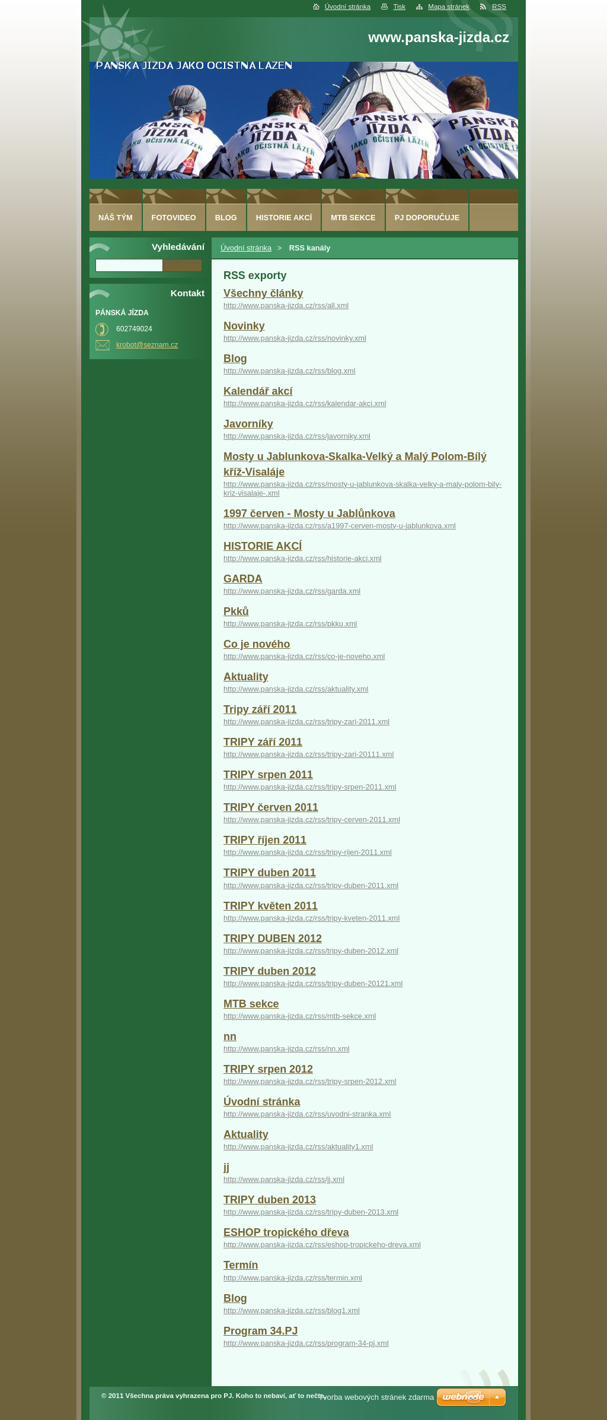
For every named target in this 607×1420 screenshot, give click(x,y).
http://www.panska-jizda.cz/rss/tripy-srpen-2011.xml (310, 786)
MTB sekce (251, 1004)
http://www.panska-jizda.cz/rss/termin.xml (292, 1277)
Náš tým (115, 217)
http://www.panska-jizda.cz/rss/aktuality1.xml (298, 1146)
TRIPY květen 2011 (270, 906)
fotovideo (174, 217)
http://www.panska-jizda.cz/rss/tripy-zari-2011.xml (306, 721)
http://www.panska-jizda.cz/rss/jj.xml (283, 1179)
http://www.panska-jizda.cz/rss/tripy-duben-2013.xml (310, 1211)
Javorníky (248, 424)
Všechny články (263, 293)
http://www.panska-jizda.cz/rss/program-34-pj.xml (306, 1343)
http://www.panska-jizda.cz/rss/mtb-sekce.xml (299, 1016)
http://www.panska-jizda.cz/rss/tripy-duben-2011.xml (310, 885)
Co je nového (256, 644)
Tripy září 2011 (259, 709)
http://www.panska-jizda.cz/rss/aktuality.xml (295, 688)
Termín (240, 1265)
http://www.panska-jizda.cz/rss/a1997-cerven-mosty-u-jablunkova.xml (339, 525)
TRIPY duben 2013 (269, 1200)
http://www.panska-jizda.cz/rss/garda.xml (291, 591)
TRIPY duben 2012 (269, 971)
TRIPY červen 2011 (270, 807)
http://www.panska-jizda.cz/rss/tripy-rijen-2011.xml (307, 852)
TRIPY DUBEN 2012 (272, 938)
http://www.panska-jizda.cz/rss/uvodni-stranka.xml (307, 1114)
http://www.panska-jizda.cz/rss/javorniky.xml (296, 436)
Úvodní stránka (347, 6)
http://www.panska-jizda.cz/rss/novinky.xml (294, 338)
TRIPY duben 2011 (269, 873)
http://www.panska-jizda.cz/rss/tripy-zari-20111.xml (308, 754)
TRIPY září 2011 (262, 742)
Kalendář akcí (257, 391)
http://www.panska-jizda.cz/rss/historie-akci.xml (302, 558)
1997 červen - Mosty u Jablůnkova (309, 513)
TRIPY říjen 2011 (264, 840)
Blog (235, 358)
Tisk (399, 6)
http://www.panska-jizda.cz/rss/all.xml (286, 305)
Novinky (244, 326)
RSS (499, 6)
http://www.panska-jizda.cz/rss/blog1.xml (291, 1310)
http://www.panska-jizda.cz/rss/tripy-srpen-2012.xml (310, 1081)
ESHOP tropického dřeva (286, 1232)
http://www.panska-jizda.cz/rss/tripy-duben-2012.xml (310, 950)
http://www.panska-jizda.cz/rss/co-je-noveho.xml (304, 656)
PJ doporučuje (427, 217)
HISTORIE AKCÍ (262, 546)
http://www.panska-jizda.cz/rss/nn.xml (286, 1048)
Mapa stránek (448, 6)
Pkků (236, 611)
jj (226, 1167)
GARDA (243, 579)
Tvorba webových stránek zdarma (376, 1397)
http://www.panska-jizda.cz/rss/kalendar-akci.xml (304, 403)
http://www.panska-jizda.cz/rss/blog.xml (289, 370)
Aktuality (246, 677)
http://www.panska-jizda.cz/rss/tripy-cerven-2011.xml (311, 819)
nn (230, 1036)
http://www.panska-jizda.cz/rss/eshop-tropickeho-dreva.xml (322, 1244)
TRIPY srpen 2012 (268, 1069)
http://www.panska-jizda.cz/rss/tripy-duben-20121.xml (312, 983)
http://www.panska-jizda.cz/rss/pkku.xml (290, 623)
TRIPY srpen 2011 (268, 775)
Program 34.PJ (260, 1331)
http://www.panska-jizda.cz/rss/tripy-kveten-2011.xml (311, 918)
